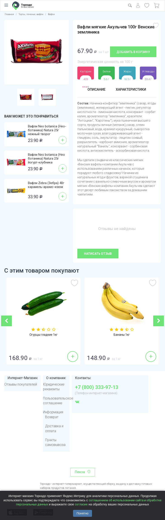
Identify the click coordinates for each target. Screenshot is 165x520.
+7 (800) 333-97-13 (96, 387)
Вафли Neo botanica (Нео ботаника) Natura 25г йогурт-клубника (46, 158)
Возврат (51, 417)
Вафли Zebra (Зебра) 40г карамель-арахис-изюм (46, 185)
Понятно (82, 513)
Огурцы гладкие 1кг (43, 335)
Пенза (80, 472)
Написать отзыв (98, 253)
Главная (9, 14)
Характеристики (131, 89)
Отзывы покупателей (20, 384)
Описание (96, 89)
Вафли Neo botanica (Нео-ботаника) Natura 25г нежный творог (47, 130)
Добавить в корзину (133, 52)
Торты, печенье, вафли (30, 14)
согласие (81, 504)
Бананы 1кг (122, 335)
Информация (53, 412)
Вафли (51, 14)
